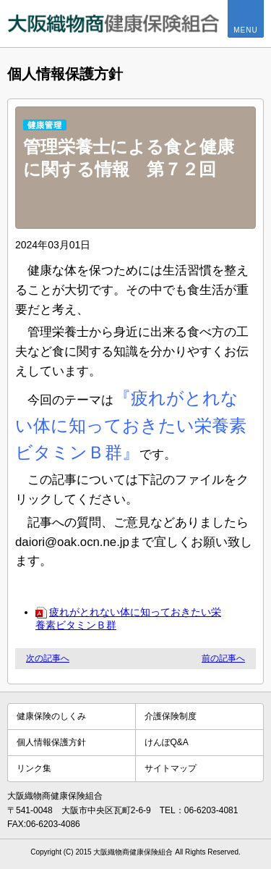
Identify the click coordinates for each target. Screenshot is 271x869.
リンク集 (34, 768)
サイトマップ (171, 768)
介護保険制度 (171, 716)
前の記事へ (223, 658)
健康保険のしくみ (51, 716)
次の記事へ (47, 658)
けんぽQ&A (167, 742)
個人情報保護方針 (51, 742)
